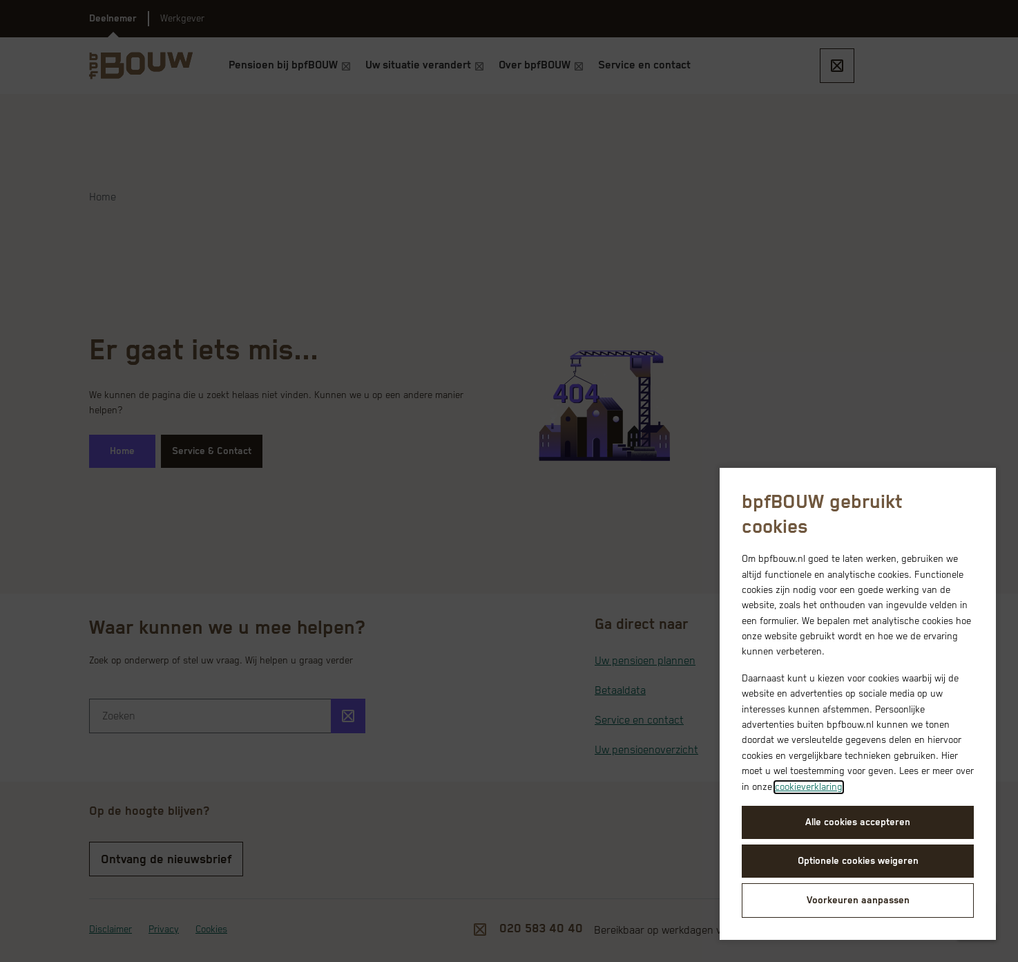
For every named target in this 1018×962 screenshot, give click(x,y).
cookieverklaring (809, 787)
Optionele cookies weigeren (858, 861)
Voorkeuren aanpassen (858, 900)
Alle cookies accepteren (857, 822)
